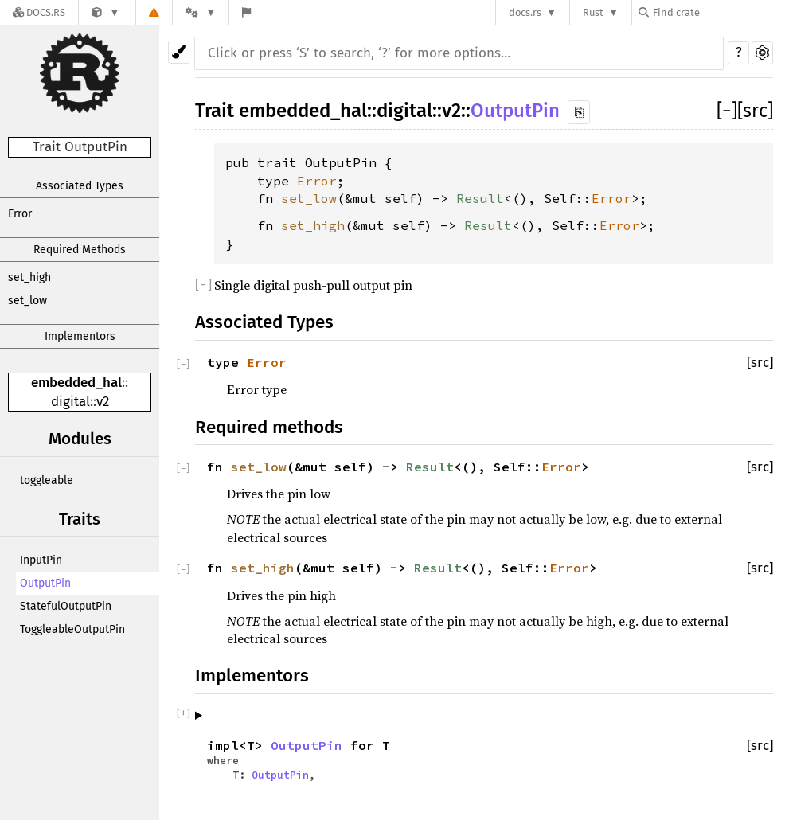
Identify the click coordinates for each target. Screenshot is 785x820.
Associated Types (79, 186)
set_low (27, 300)
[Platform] (200, 12)
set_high (29, 277)
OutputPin (45, 583)
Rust (593, 12)
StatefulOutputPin (65, 606)
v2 (102, 401)
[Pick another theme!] (178, 52)
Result (480, 198)
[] (727, 111)
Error (20, 214)
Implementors (80, 336)
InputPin (41, 560)
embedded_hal (76, 382)
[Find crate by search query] (718, 12)
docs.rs (525, 12)
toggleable (46, 480)
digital (70, 401)
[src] (755, 111)
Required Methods (79, 249)
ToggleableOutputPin (72, 629)
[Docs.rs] (39, 12)
